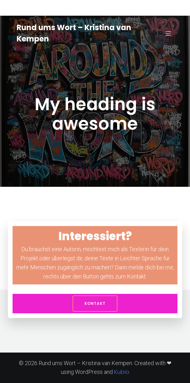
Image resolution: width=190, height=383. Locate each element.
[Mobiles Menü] (168, 33)
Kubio (121, 372)
